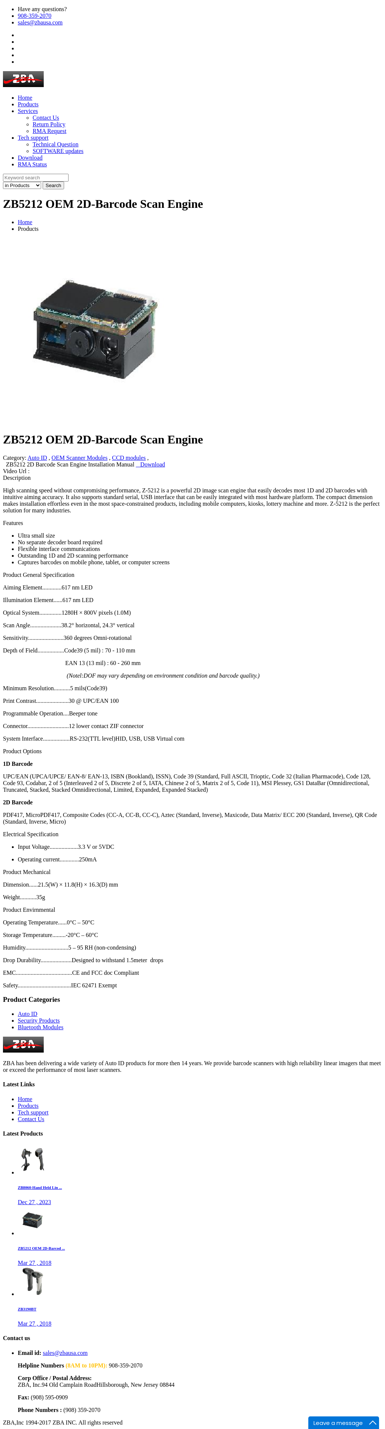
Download (150, 464)
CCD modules (129, 458)
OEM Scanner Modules (79, 458)
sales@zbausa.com (40, 22)
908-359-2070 (35, 16)
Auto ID (37, 458)
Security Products (39, 1020)
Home (25, 222)
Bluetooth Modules (40, 1027)
